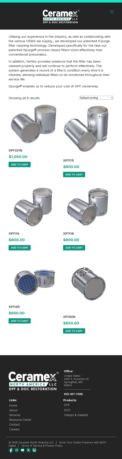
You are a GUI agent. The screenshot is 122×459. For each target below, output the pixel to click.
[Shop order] (96, 98)
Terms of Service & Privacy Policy (41, 445)
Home (13, 405)
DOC (67, 410)
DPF (67, 405)
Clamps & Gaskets (76, 415)
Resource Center (20, 419)
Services (14, 415)
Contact (14, 424)
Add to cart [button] (19, 164)
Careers (14, 429)
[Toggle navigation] (112, 12)
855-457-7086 (73, 394)
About (13, 410)
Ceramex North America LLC (36, 442)
